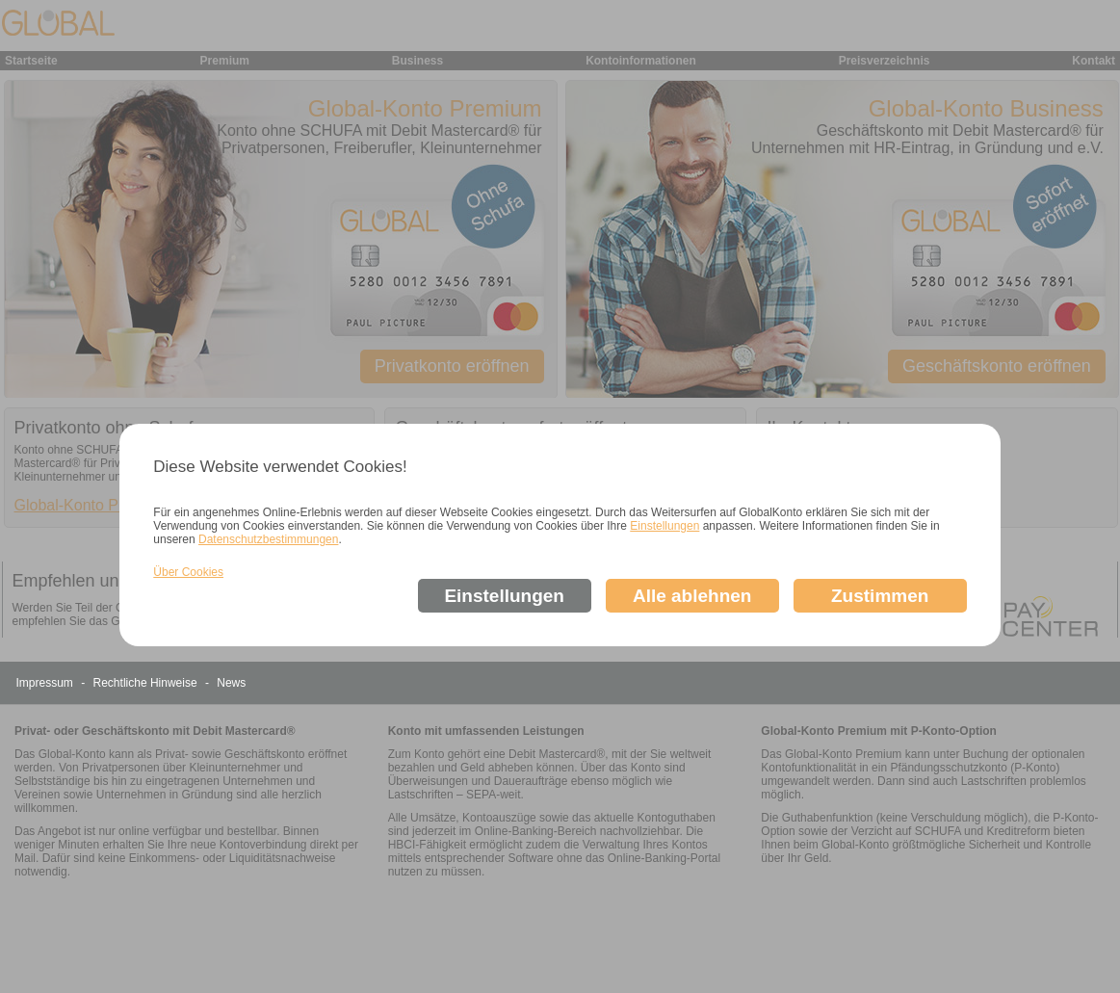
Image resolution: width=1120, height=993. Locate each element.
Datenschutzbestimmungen (268, 539)
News (231, 683)
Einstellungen (664, 526)
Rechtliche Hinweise (146, 683)
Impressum (46, 683)
